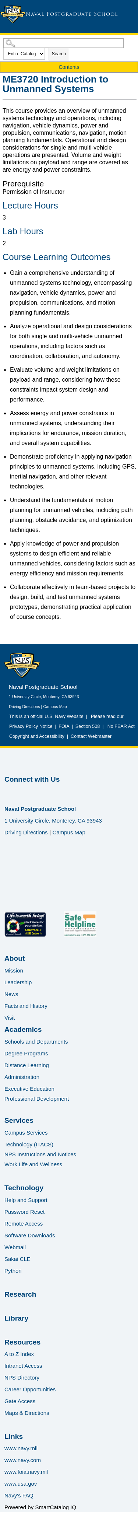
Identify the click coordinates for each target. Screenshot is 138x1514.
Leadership (18, 982)
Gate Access (19, 1401)
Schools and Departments (36, 1041)
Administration (21, 1077)
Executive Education (29, 1089)
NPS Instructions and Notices (40, 1154)
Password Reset (24, 1212)
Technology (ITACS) (28, 1144)
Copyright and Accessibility (36, 736)
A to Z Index (19, 1354)
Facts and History (25, 1006)
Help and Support (25, 1200)
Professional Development (36, 1099)
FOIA (64, 726)
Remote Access (23, 1223)
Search (59, 53)
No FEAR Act (120, 726)
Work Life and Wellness (33, 1164)
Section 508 (87, 726)
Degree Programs (26, 1053)
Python (13, 1271)
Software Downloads (29, 1235)
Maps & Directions (26, 1413)
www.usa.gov (20, 1483)
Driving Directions (24, 706)
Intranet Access (23, 1366)
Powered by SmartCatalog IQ (40, 1507)
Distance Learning (26, 1065)
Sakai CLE (17, 1259)
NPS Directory (21, 1377)
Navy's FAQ (18, 1495)
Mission (13, 970)
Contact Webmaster (91, 736)
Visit (9, 1017)
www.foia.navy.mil (26, 1472)
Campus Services (26, 1132)
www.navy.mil (21, 1448)
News (11, 994)
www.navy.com (22, 1460)
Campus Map (55, 706)
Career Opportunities (30, 1389)
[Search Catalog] (63, 43)
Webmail (15, 1247)
